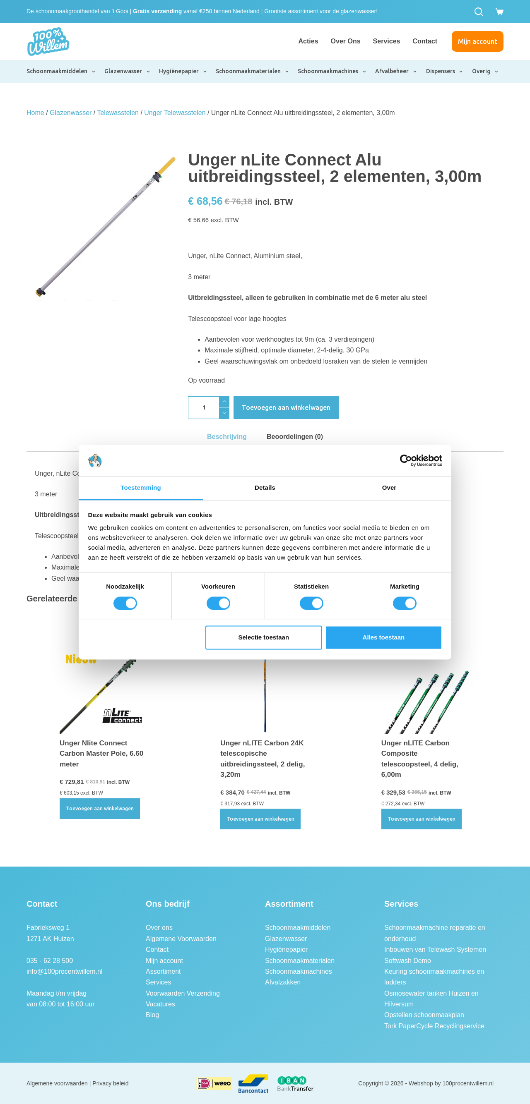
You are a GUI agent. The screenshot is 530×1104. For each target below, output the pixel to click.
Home (35, 112)
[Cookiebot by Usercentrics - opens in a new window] (406, 460)
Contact (424, 41)
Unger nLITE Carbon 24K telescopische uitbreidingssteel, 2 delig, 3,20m (262, 759)
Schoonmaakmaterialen (252, 72)
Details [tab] (265, 487)
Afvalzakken (283, 982)
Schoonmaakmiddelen (61, 72)
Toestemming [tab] (140, 487)
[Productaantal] (208, 407)
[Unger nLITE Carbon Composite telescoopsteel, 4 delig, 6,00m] (425, 688)
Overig (485, 72)
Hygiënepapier (183, 72)
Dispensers (445, 72)
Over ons (346, 41)
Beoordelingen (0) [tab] (295, 436)
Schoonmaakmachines (332, 72)
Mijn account (477, 41)
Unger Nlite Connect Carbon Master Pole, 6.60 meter (101, 753)
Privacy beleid (110, 1083)
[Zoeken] (479, 11)
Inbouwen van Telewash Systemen (435, 949)
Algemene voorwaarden (57, 1083)
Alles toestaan (384, 637)
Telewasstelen (118, 112)
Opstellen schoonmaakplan (424, 1014)
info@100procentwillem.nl (64, 971)
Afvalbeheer (396, 72)
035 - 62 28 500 (49, 960)
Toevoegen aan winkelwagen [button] (100, 808)
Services (386, 41)
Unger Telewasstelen (174, 112)
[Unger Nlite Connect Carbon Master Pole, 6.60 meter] (104, 688)
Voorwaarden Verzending (183, 993)
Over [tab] (389, 487)
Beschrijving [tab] (227, 436)
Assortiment (163, 971)
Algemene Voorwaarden (181, 938)
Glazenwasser (127, 72)
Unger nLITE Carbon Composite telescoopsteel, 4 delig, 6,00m (419, 759)
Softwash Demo (407, 960)
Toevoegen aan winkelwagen (286, 407)
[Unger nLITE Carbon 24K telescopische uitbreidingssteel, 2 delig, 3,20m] (264, 688)
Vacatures (160, 1004)
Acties (308, 41)
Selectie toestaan (263, 637)
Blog (152, 1014)
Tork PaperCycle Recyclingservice (434, 1026)
